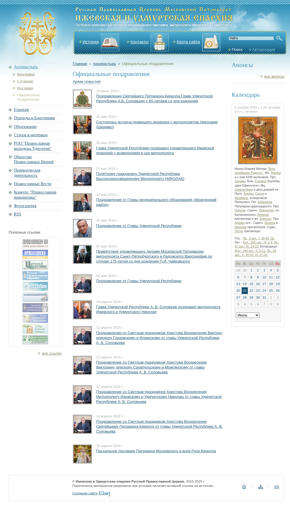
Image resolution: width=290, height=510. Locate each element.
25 (271, 290)
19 (278, 284)
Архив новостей (87, 81)
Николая (240, 227)
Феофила (241, 198)
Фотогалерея (25, 205)
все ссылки (52, 353)
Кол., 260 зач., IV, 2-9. (258, 242)
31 (264, 297)
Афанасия (265, 202)
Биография (25, 74)
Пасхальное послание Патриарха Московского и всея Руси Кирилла (156, 451)
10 (264, 277)
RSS (17, 214)
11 (271, 277)
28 (245, 297)
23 (258, 290)
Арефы (276, 172)
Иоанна (270, 222)
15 (251, 284)
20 (238, 290)
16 (258, 284)
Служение (25, 81)
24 (264, 290)
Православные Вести (32, 183)
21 (245, 290)
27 (238, 297)
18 (271, 284)
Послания (25, 88)
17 (264, 284)
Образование (25, 126)
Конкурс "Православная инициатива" (35, 194)
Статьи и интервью (31, 135)
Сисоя (259, 193)
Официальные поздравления (147, 64)
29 (251, 297)
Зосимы (239, 181)
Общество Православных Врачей (33, 159)
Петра (238, 231)
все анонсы (274, 76)
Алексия (263, 214)
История (91, 42)
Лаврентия (266, 210)
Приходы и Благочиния (34, 118)
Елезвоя (260, 181)
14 (245, 284)
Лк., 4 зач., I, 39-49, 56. (259, 238)
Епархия (21, 109)
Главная (80, 64)
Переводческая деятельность (27, 172)
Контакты (139, 42)
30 (258, 297)
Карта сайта (188, 42)
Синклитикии (243, 189)
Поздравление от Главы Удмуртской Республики (138, 226)
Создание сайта (84, 493)
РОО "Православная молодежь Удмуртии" (33, 145)
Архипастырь (104, 64)
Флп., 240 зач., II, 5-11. (250, 250)
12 (278, 277)
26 (278, 290)
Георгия (239, 210)
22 (251, 290)
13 (238, 284)
